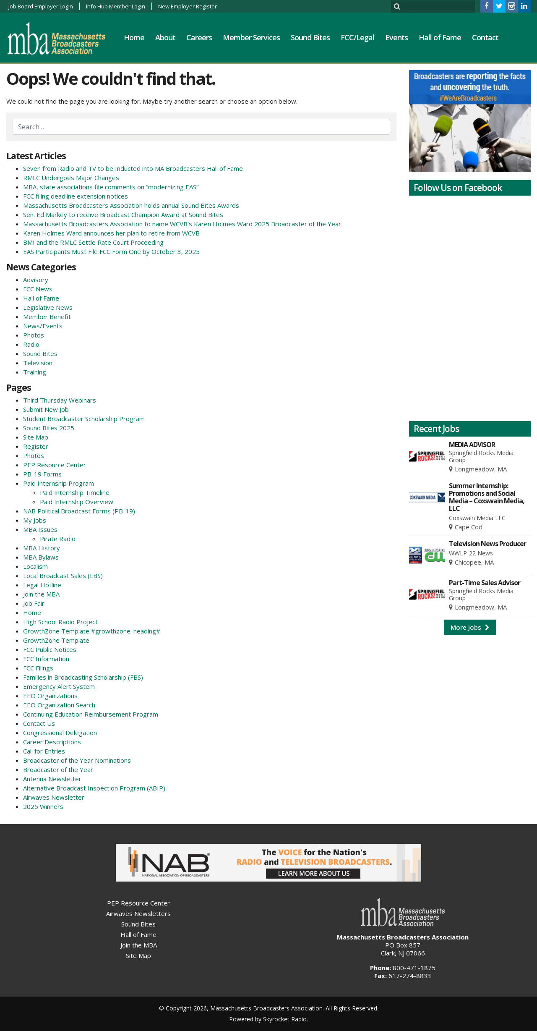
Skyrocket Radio (285, 1019)
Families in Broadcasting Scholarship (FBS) (83, 677)
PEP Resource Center (54, 465)
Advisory (35, 279)
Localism (35, 566)
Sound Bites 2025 (48, 428)
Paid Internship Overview (76, 501)
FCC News (37, 289)
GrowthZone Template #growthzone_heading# (91, 631)
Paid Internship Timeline (74, 492)
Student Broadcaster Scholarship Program (84, 418)
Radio (31, 344)
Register (35, 446)
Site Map (35, 437)
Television (37, 362)
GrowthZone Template (56, 640)
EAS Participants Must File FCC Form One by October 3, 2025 (111, 251)
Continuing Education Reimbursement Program (90, 714)
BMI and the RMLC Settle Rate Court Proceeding (93, 242)
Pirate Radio (58, 538)
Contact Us (39, 723)
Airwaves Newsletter (53, 797)
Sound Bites (310, 37)
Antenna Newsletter (52, 779)
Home (134, 37)
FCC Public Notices (49, 649)
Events (396, 37)
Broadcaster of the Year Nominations (77, 760)
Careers (199, 37)
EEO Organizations (50, 695)
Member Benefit (47, 316)
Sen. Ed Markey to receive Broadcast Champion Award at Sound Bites (123, 214)
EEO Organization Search (59, 705)
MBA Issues (40, 529)
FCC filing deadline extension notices (75, 196)
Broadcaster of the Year (58, 769)
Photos (33, 335)
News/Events (43, 326)
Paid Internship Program (58, 483)
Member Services (251, 37)
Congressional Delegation (60, 732)
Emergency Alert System (59, 686)
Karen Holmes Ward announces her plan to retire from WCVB (111, 233)
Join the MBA (41, 594)
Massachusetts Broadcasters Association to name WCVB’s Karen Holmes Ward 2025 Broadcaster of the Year (182, 224)
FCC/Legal (357, 37)
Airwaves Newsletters (138, 913)
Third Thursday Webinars (59, 400)
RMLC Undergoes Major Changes (71, 177)
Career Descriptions (52, 742)
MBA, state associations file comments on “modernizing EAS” (110, 187)
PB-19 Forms (42, 474)
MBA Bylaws (41, 557)
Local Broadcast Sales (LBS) (63, 575)
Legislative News (48, 307)
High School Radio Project (60, 622)
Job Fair (33, 603)
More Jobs (470, 627)
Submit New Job (46, 409)
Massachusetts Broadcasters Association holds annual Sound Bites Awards (131, 205)
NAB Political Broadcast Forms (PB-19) (79, 511)
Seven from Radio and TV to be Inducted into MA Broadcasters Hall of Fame (133, 168)
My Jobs (34, 520)
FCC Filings (38, 668)
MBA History (41, 548)
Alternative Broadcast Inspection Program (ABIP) (94, 788)
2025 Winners (43, 806)
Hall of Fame (440, 37)
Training (34, 372)
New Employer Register (187, 6)
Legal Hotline (42, 585)
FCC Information (46, 658)
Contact (485, 37)
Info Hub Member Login (115, 6)
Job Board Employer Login (40, 6)
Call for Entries (44, 751)
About (165, 37)
